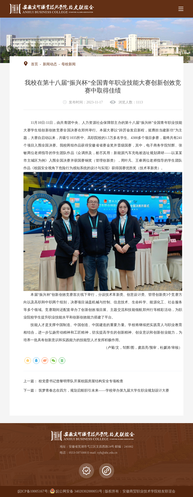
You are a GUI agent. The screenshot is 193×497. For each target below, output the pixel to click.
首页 (34, 64)
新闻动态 (50, 64)
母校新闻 (68, 64)
